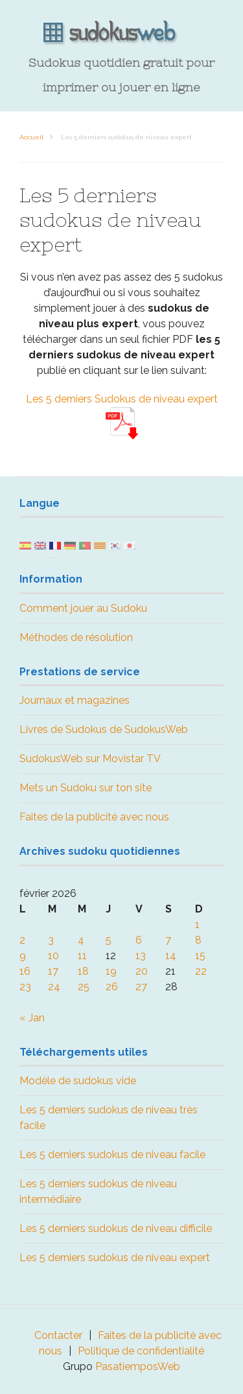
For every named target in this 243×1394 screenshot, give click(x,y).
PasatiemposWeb (137, 1366)
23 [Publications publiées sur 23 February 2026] (25, 987)
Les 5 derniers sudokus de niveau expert (114, 1257)
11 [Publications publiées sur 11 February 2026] (82, 955)
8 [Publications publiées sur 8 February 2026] (198, 940)
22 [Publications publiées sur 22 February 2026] (201, 971)
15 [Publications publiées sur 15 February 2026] (200, 955)
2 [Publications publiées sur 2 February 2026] (22, 940)
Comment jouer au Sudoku (83, 608)
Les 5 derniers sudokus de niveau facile (112, 1154)
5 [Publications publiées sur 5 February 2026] (108, 940)
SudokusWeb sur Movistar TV (90, 758)
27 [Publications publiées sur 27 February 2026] (141, 987)
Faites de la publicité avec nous (94, 817)
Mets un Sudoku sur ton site (85, 788)
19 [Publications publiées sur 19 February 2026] (111, 971)
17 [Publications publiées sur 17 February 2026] (53, 971)
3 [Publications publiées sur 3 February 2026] (51, 940)
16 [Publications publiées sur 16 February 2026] (24, 971)
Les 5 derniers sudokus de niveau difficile (115, 1228)
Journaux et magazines (74, 700)
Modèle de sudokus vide (77, 1081)
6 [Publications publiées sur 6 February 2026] (138, 940)
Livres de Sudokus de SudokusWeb (103, 729)
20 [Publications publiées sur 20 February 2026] (141, 971)
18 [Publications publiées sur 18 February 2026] (83, 971)
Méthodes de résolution (76, 637)
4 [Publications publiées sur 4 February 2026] (81, 940)
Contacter (58, 1335)
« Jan (32, 1018)
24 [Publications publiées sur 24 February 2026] (54, 987)
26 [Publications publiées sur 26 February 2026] (112, 987)
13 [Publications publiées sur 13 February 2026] (140, 955)
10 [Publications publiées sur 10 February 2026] (53, 955)
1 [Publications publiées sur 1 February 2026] (197, 924)
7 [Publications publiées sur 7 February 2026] (168, 940)
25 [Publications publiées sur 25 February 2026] (83, 987)
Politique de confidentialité (141, 1351)
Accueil (31, 137)
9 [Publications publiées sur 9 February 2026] (22, 955)
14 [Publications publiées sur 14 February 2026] (170, 955)
